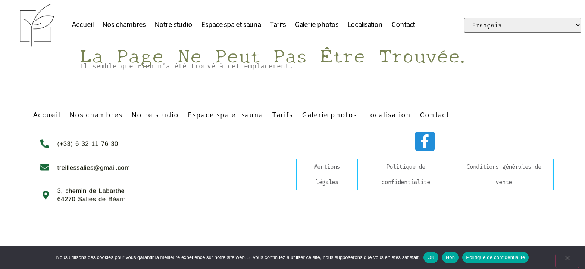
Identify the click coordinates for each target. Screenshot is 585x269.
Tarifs (277, 25)
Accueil (82, 25)
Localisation (364, 25)
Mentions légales (327, 174)
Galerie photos (317, 25)
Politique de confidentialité (405, 174)
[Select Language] (522, 25)
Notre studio (173, 25)
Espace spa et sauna (231, 25)
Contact (403, 25)
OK (430, 257)
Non (450, 257)
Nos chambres (124, 25)
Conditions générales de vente (503, 174)
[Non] (573, 257)
